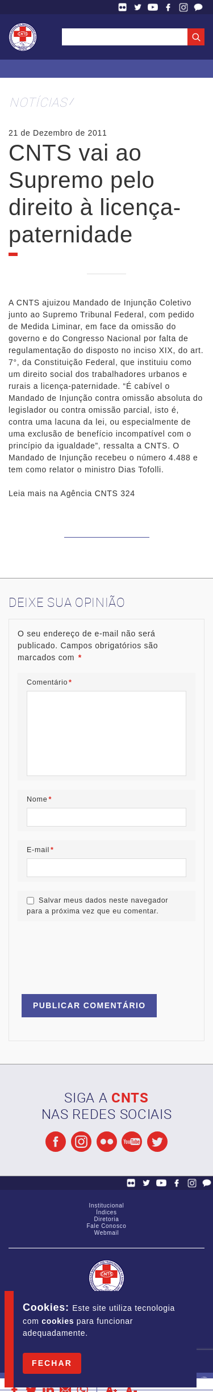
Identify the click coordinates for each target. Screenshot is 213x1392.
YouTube (153, 7)
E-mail (40, 850)
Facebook (168, 7)
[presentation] (104, 952)
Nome (39, 799)
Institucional (106, 1205)
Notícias (38, 102)
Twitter (138, 7)
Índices (106, 1212)
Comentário (49, 682)
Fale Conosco (198, 7)
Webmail (106, 1233)
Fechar (52, 1363)
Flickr (122, 7)
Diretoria (106, 1219)
